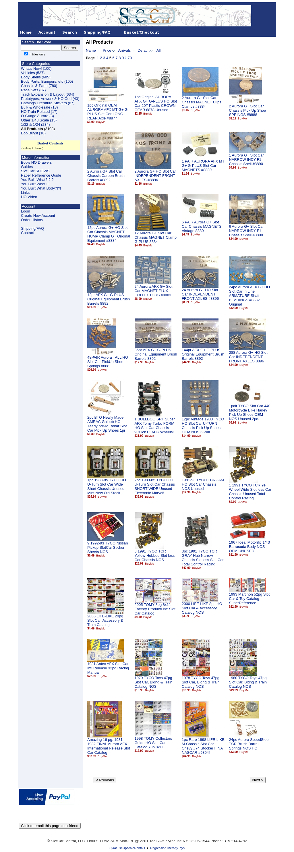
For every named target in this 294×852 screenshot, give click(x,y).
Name (91, 50)
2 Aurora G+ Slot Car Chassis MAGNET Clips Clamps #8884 (201, 102)
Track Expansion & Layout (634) (47, 94)
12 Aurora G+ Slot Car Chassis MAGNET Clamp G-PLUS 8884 (156, 237)
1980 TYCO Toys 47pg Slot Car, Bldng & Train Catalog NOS (248, 682)
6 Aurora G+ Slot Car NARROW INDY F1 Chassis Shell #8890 (246, 230)
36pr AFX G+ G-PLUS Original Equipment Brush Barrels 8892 (156, 354)
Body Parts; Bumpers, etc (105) (47, 81)
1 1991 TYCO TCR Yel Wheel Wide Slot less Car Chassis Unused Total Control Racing (250, 491)
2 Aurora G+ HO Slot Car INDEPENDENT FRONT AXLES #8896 (155, 175)
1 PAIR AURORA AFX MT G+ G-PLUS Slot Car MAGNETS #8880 (203, 165)
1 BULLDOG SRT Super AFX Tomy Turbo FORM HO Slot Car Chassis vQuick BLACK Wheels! (155, 425)
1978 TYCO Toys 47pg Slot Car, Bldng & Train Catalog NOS (201, 682)
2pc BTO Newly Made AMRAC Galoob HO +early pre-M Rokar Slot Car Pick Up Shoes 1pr (107, 423)
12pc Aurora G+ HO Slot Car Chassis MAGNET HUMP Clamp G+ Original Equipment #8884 (108, 234)
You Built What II (35, 184)
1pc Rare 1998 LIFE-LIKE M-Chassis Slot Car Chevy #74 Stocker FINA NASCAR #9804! (203, 746)
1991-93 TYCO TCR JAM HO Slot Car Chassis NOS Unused (203, 484)
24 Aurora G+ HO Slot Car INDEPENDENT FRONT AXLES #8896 (200, 294)
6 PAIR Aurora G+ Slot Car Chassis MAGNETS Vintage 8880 (202, 226)
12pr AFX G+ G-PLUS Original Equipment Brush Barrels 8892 (108, 299)
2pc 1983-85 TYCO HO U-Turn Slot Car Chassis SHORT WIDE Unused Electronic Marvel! (155, 486)
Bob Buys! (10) (33, 133)
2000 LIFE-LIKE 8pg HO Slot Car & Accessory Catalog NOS (202, 608)
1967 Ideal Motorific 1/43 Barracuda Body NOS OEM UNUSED (249, 546)
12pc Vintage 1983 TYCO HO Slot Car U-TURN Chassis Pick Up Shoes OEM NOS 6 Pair (203, 425)
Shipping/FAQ (32, 228)
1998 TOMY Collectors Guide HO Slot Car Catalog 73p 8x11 (153, 742)
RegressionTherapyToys (167, 848)
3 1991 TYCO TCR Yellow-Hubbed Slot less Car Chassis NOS (155, 555)
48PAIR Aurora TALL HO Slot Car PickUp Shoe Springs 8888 (107, 361)
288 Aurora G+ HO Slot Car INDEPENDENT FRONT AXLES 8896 (248, 356)
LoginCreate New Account (38, 213)
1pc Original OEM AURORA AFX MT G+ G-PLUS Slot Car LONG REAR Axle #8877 (108, 111)
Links (25, 192)
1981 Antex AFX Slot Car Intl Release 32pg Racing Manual (108, 668)
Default (143, 50)
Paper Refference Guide (41, 175)
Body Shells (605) (36, 77)
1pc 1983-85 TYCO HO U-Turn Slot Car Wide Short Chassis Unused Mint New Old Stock (106, 486)
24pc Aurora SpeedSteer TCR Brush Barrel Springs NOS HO (249, 743)
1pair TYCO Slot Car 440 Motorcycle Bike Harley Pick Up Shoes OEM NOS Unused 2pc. (249, 412)
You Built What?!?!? (37, 179)
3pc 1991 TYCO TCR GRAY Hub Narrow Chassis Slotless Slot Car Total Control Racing (203, 557)
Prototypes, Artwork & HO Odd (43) (50, 98)
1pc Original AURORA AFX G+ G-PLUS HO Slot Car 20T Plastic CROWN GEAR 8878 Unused (156, 103)
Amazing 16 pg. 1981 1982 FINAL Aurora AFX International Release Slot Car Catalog (108, 746)
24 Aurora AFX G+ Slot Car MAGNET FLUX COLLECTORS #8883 (154, 290)
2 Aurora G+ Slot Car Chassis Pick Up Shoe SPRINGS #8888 (247, 110)
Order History (32, 220)
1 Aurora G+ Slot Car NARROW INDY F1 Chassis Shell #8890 (246, 159)
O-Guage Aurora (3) (37, 116)
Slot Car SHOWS (35, 171)
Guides (27, 167)
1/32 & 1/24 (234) (35, 124)
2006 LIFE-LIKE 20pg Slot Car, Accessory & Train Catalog (105, 620)
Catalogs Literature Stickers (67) (47, 103)
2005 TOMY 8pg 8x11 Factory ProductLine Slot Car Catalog (155, 608)
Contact (27, 233)
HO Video (29, 197)
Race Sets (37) (33, 90)
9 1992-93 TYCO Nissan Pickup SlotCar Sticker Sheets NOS (107, 547)
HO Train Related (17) (39, 111)
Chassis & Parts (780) (39, 86)
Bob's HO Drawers (36, 162)
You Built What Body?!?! (41, 188)
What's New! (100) (36, 68)
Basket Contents (50, 143)
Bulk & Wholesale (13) (39, 107)
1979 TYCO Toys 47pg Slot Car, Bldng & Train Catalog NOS (154, 682)
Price (107, 50)
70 (130, 58)
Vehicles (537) (33, 73)
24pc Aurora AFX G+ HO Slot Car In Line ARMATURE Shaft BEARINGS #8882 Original (249, 295)
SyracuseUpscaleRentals (127, 848)
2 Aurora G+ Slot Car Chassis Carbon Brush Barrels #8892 (106, 175)
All (158, 50)
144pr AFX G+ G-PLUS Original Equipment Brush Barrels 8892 (203, 354)
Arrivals (124, 50)
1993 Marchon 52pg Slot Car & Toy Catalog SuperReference (249, 598)
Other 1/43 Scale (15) (39, 120)
